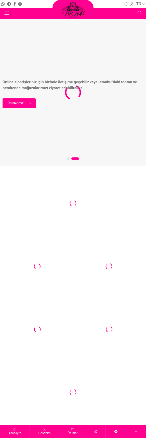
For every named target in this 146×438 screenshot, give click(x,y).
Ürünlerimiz (25, 103)
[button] (69, 158)
